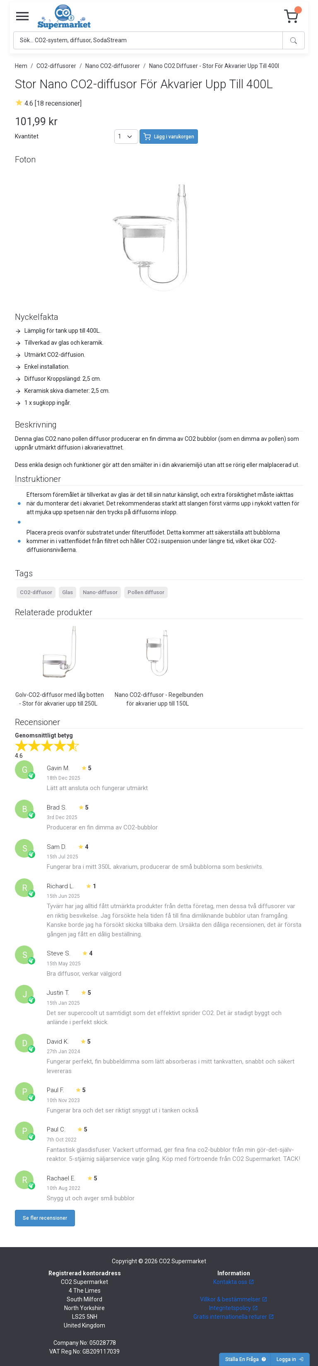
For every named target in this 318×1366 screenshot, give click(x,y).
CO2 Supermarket (182, 1261)
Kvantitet (27, 136)
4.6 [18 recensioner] (53, 103)
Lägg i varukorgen (168, 136)
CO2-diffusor (36, 592)
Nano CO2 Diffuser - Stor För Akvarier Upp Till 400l (214, 66)
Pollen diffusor (146, 592)
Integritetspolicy (233, 1308)
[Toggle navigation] (22, 16)
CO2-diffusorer (56, 66)
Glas (67, 592)
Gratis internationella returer (233, 1316)
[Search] (148, 40)
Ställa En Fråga (245, 1359)
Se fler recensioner (45, 1218)
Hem (21, 66)
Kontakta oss (233, 1282)
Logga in (290, 1359)
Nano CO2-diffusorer (112, 66)
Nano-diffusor (100, 592)
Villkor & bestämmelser (233, 1299)
